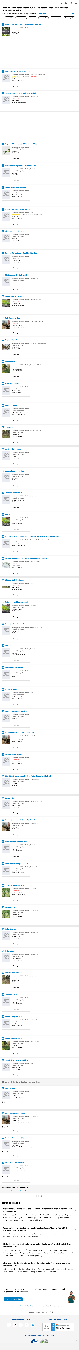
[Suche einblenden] (61, 2)
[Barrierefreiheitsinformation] (71, 2)
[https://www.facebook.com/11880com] (9, 1325)
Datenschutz (40, 1312)
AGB (47, 1312)
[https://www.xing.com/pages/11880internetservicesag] (27, 1325)
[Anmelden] (66, 2)
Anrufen (16, 86)
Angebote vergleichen (13, 1299)
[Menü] (76, 2)
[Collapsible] (75, 1210)
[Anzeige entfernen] (77, 1341)
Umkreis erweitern (18, 1190)
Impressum (30, 1312)
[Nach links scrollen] (3, 18)
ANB (51, 1312)
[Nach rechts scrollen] (75, 18)
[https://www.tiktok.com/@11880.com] (15, 1325)
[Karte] (73, 13)
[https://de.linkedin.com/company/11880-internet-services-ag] (33, 1325)
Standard (41, 14)
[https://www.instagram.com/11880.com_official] (21, 1325)
